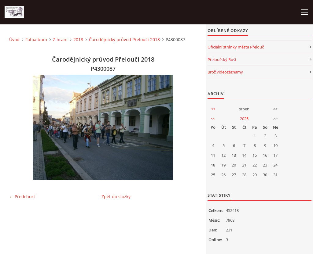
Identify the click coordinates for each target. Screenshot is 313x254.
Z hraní (60, 39)
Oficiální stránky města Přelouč (236, 47)
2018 (78, 39)
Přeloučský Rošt (222, 59)
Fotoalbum (36, 39)
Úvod (14, 39)
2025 (244, 118)
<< (213, 109)
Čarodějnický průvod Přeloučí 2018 (124, 39)
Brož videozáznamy (225, 72)
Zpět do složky (116, 196)
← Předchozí (22, 196)
